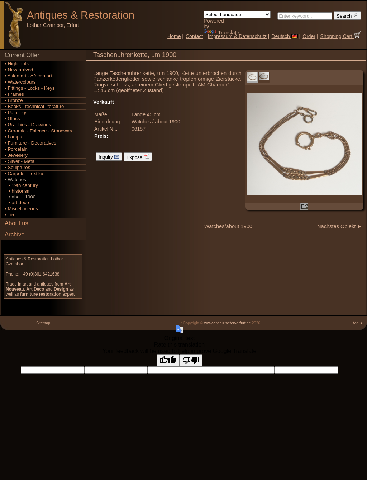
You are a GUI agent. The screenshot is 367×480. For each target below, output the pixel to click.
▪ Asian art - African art (28, 76)
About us (16, 223)
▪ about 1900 (20, 196)
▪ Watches (15, 179)
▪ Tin (9, 214)
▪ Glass (12, 118)
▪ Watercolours (20, 82)
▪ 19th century (21, 185)
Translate (221, 33)
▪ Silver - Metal (20, 161)
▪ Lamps (13, 137)
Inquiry (109, 157)
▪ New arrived (19, 69)
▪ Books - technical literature (34, 106)
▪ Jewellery (16, 155)
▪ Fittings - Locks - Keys (30, 88)
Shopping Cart (340, 36)
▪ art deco (17, 202)
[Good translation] (168, 360)
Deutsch (284, 36)
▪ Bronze (14, 100)
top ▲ (358, 323)
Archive (15, 234)
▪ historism (18, 191)
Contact (194, 36)
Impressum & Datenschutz (237, 36)
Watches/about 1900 (228, 226)
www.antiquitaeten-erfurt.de (227, 323)
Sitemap (43, 323)
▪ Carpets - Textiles (24, 173)
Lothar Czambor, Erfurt (53, 25)
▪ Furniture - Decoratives (30, 143)
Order (308, 36)
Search (347, 16)
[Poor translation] (191, 360)
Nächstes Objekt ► (339, 226)
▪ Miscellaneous (21, 208)
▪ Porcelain (16, 149)
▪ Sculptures (17, 167)
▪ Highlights (17, 63)
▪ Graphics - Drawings (28, 124)
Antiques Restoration (80, 15)
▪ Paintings (16, 112)
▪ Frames (14, 94)
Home (174, 36)
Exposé (138, 157)
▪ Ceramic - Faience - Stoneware (39, 130)
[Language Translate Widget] (237, 14)
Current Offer (22, 55)
